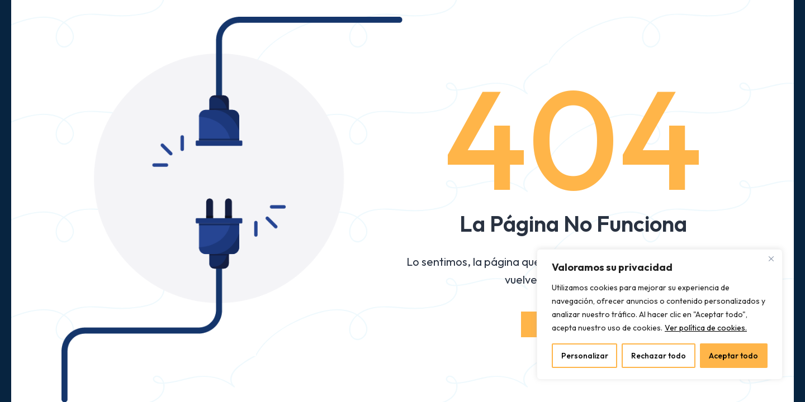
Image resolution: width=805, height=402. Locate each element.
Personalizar (584, 356)
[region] (660, 314)
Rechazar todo (658, 356)
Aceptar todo (733, 356)
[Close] (771, 258)
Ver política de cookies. (706, 328)
